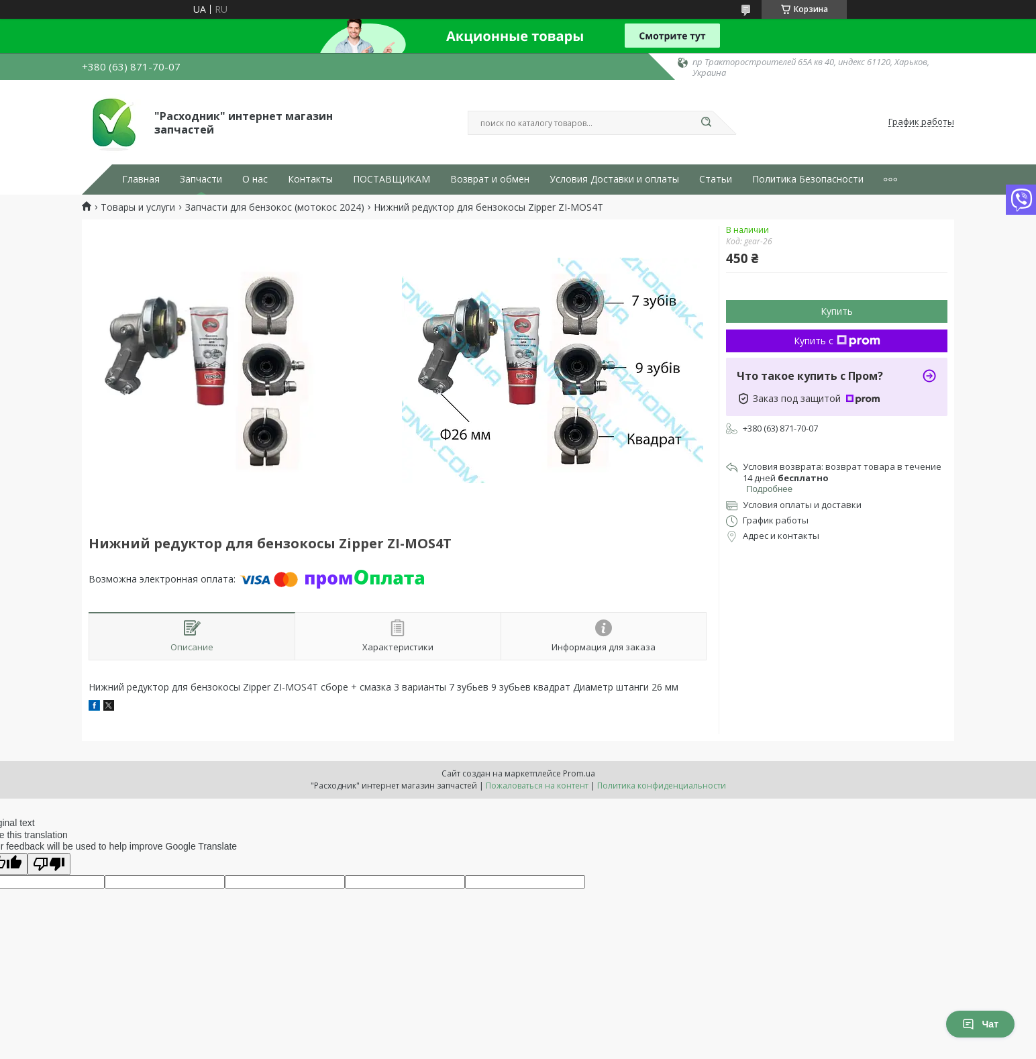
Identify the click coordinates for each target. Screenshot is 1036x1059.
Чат (980, 1024)
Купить (837, 311)
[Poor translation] (49, 864)
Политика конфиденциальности (661, 785)
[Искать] (705, 123)
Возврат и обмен (489, 179)
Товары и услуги (138, 207)
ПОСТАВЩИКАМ (391, 179)
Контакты (310, 179)
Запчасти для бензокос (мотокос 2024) (274, 207)
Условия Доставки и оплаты (614, 179)
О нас (255, 179)
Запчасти (201, 179)
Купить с (837, 340)
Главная (141, 179)
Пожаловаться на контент (537, 785)
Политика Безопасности (808, 179)
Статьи (715, 179)
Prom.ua (579, 773)
